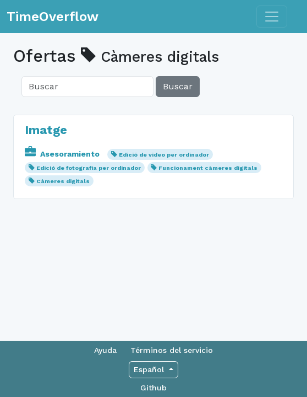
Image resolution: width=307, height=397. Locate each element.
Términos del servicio (171, 350)
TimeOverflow (52, 16)
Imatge (46, 129)
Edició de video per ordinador (164, 154)
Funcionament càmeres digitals (207, 167)
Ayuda (105, 350)
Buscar (178, 86)
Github (153, 387)
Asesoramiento (63, 153)
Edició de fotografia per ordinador (88, 167)
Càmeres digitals (63, 181)
